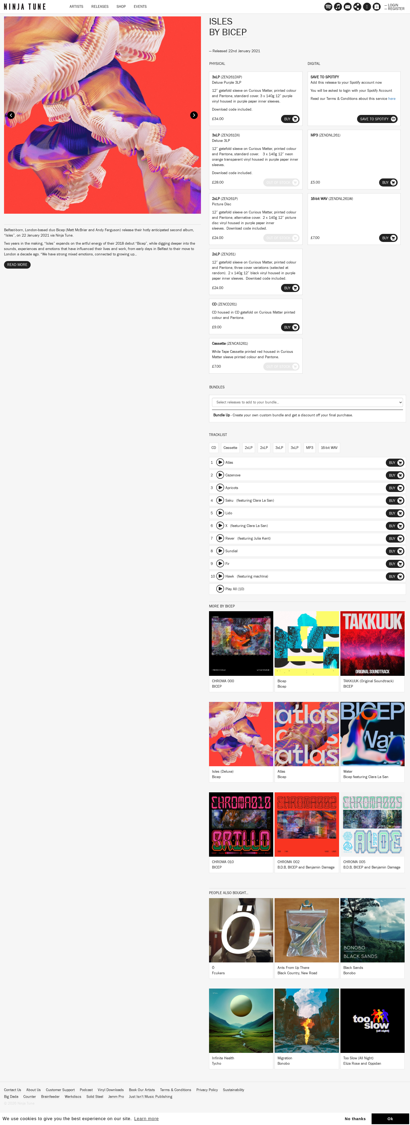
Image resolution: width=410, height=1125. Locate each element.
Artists (76, 7)
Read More (17, 265)
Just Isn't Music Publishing (150, 1097)
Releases (100, 7)
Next (194, 115)
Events (140, 7)
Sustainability (233, 1090)
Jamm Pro (116, 1097)
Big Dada (11, 1097)
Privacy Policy (207, 1090)
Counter (29, 1097)
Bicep (234, 32)
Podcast (86, 1090)
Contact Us (12, 1090)
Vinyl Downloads (111, 1090)
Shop (121, 7)
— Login (391, 4)
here (391, 99)
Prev (11, 115)
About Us (33, 1090)
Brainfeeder (50, 1097)
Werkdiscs (73, 1097)
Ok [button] (390, 1119)
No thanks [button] (355, 1119)
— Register (394, 8)
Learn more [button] (146, 1118)
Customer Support (60, 1090)
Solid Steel (95, 1097)
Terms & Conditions (175, 1090)
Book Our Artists (142, 1090)
